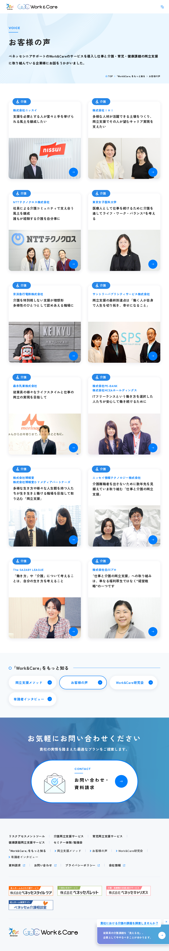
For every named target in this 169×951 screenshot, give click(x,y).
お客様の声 (79, 682)
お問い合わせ (43, 865)
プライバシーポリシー (80, 865)
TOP (110, 76)
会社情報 (115, 865)
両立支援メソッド (28, 682)
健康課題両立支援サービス (27, 842)
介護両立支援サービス (69, 836)
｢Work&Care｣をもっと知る (131, 76)
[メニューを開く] (162, 6)
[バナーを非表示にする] (166, 922)
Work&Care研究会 (130, 682)
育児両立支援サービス (107, 836)
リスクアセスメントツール (27, 836)
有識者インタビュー (29, 699)
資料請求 (15, 865)
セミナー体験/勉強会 (68, 842)
